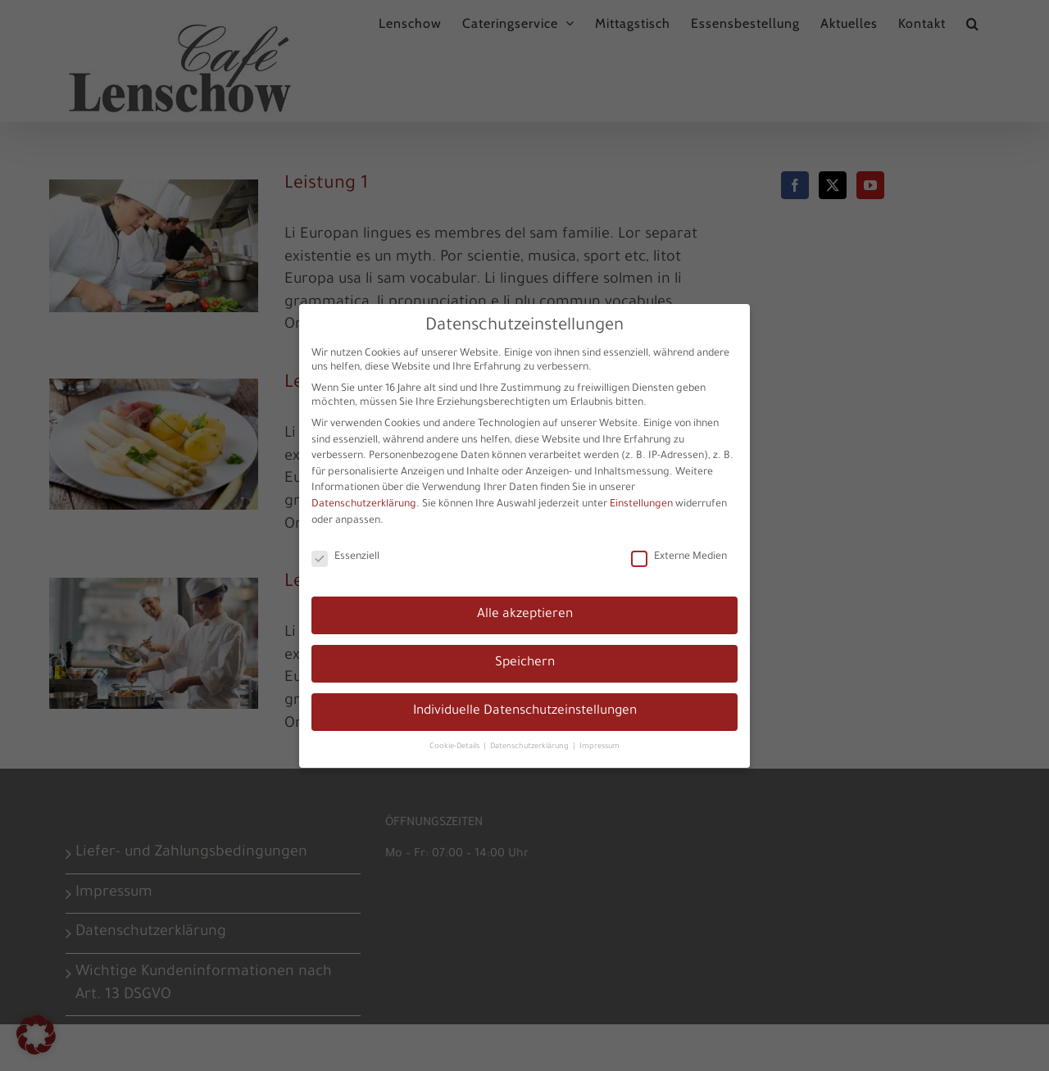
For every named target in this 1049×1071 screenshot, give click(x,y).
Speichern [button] (525, 662)
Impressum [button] (599, 745)
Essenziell (345, 556)
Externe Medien (679, 556)
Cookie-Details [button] (455, 745)
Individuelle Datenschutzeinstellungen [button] (525, 710)
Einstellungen (641, 503)
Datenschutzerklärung (363, 503)
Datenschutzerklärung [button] (530, 745)
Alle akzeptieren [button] (525, 613)
